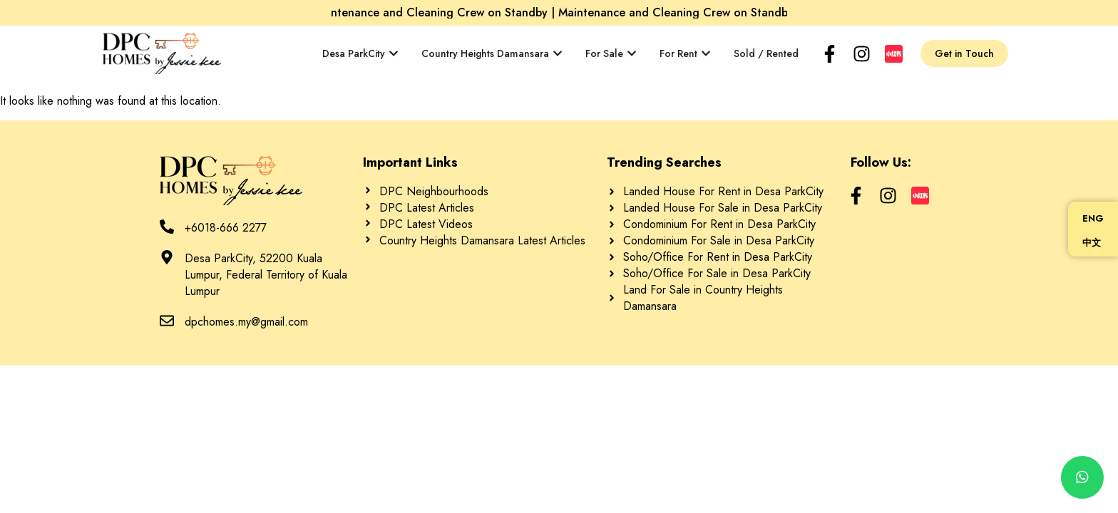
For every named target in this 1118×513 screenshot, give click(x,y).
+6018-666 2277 (226, 227)
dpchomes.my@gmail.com (246, 322)
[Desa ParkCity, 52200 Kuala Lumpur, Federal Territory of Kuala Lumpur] (167, 257)
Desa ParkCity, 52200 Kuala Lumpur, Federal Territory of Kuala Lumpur (266, 274)
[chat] (1082, 477)
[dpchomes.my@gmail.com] (167, 321)
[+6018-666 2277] (167, 226)
